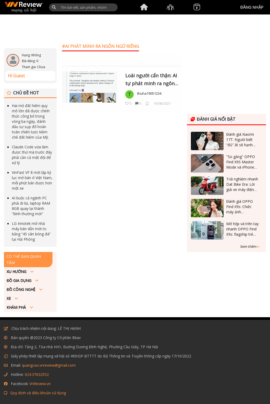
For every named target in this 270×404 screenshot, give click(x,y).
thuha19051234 (149, 93)
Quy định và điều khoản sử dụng (38, 392)
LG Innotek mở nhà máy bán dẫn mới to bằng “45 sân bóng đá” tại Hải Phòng (31, 231)
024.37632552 (37, 374)
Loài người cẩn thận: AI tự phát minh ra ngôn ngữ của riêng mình (151, 80)
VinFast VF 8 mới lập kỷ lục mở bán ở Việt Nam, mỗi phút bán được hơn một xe (32, 180)
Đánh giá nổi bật (213, 119)
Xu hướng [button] (17, 271)
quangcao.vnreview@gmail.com (49, 365)
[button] (53, 7)
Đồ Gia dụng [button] (19, 280)
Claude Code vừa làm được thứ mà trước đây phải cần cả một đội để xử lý (32, 154)
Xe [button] (9, 298)
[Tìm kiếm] (83, 7)
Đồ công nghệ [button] (21, 289)
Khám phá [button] (17, 307)
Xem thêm (249, 246)
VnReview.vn (40, 383)
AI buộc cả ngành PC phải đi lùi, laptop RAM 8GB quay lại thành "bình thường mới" (31, 205)
